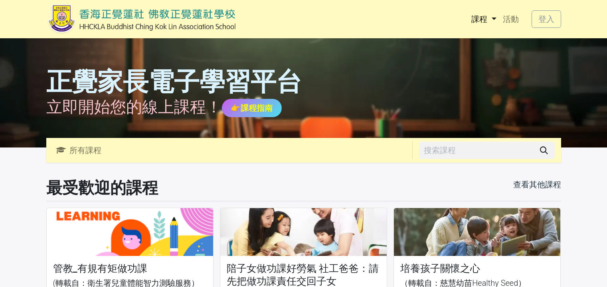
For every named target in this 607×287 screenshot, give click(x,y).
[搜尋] (544, 150)
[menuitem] (483, 19)
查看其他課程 (537, 184)
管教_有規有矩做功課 (100, 268)
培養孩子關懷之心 (440, 268)
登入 (546, 19)
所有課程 (79, 150)
